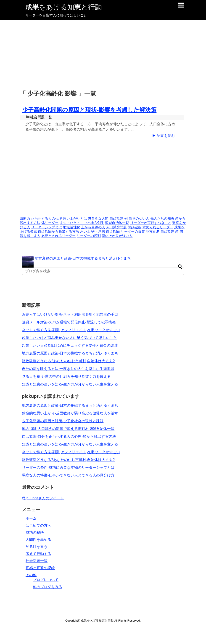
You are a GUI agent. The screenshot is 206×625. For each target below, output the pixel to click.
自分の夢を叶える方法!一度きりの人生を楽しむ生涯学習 (68, 369)
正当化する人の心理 (46, 218)
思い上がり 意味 (92, 231)
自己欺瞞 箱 (170, 231)
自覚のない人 (139, 218)
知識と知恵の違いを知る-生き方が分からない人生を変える (70, 384)
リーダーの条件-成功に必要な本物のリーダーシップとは (68, 467)
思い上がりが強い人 (117, 236)
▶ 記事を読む (163, 136)
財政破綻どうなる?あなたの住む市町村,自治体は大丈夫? (68, 361)
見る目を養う (37, 547)
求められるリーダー (158, 227)
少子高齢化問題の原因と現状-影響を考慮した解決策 (89, 110)
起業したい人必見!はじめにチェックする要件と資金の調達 (70, 345)
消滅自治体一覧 (117, 223)
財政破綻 (134, 227)
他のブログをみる (47, 587)
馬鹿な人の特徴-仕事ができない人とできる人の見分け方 (68, 475)
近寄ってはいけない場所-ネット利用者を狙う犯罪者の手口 (70, 314)
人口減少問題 (116, 227)
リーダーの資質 (133, 231)
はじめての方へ (38, 525)
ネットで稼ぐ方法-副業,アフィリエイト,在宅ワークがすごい (71, 330)
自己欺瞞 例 (119, 218)
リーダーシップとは (46, 227)
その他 (31, 575)
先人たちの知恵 (162, 218)
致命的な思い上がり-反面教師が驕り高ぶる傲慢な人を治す (70, 413)
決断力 (25, 218)
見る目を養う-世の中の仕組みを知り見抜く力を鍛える (66, 376)
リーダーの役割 (89, 236)
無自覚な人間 (98, 218)
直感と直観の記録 (40, 568)
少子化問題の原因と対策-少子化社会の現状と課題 (62, 421)
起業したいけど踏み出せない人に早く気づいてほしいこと (69, 338)
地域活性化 (71, 227)
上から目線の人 (93, 227)
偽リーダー (49, 223)
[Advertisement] (103, 54)
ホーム (31, 518)
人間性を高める (38, 540)
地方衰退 (152, 231)
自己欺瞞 (113, 231)
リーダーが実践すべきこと (150, 223)
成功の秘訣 (35, 532)
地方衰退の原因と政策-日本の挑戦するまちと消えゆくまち (83, 258)
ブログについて (45, 580)
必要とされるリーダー (58, 236)
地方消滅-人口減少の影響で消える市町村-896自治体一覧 (68, 429)
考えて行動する (38, 554)
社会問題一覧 (41, 117)
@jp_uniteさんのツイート (43, 498)
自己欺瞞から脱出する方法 (58, 231)
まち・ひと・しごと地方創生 (82, 223)
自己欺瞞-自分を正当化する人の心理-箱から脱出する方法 (69, 436)
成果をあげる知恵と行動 (63, 7)
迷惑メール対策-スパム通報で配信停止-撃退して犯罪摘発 (69, 322)
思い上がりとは (75, 218)
